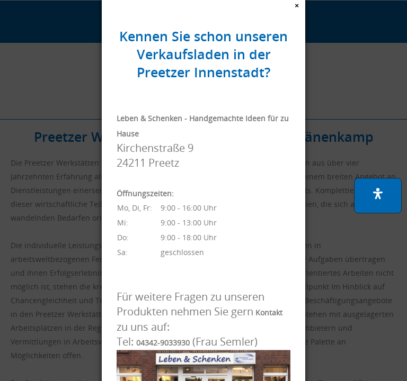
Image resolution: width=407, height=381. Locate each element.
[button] (378, 195)
